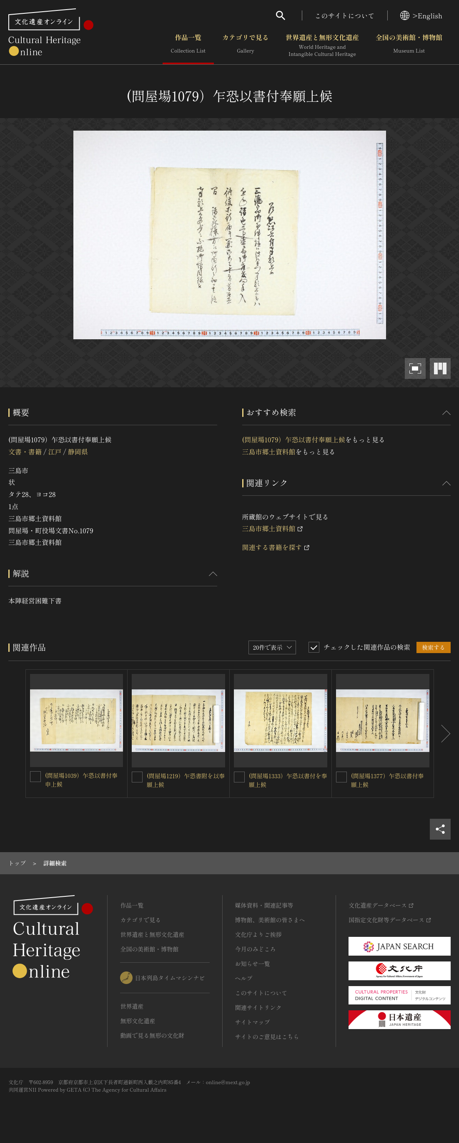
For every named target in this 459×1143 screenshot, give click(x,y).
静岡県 (78, 452)
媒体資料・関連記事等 (264, 905)
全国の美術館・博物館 (409, 45)
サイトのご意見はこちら (267, 1036)
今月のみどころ (255, 949)
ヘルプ (244, 978)
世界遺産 (131, 1006)
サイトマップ (252, 1022)
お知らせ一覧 (252, 963)
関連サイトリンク (258, 1007)
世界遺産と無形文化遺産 (322, 45)
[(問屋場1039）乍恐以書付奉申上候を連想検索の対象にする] (35, 776)
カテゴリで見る (245, 45)
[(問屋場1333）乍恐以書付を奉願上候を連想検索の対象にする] (239, 777)
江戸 (54, 452)
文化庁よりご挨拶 (258, 934)
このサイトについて (345, 15)
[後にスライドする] (442, 733)
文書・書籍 (25, 452)
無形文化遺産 (137, 1021)
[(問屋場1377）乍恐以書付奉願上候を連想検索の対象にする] (341, 777)
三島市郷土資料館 (269, 452)
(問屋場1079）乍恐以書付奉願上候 (293, 439)
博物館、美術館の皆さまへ (270, 920)
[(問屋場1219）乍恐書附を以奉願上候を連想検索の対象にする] (137, 777)
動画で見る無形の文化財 (152, 1035)
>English (421, 15)
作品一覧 (188, 45)
